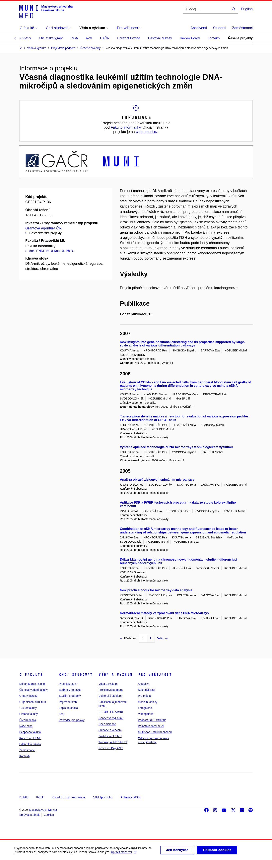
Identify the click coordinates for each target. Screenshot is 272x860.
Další (162, 638)
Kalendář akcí (146, 689)
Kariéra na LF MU (30, 738)
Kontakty (214, 38)
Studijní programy (70, 695)
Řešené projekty (240, 38)
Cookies (49, 814)
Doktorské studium (110, 695)
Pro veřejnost (155, 674)
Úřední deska (27, 720)
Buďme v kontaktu (70, 689)
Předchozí (128, 638)
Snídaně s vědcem (110, 730)
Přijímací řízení (68, 702)
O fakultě (31, 674)
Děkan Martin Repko (32, 683)
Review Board (190, 38)
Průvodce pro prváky (71, 720)
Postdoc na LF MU (110, 736)
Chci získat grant (51, 38)
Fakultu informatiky (126, 127)
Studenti (219, 28)
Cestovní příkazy (160, 38)
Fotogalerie (145, 707)
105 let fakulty (27, 707)
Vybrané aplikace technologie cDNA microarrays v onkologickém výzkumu (176, 447)
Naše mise (26, 726)
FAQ (61, 713)
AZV (89, 38)
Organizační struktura (32, 702)
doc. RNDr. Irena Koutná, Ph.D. (51, 251)
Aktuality (143, 683)
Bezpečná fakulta (30, 732)
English (247, 9)
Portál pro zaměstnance (68, 797)
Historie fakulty (28, 713)
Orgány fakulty (28, 695)
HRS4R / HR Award (111, 711)
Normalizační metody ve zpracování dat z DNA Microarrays (164, 613)
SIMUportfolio (102, 797)
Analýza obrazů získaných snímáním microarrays (157, 479)
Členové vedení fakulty (33, 689)
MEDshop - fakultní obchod (155, 732)
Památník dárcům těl (151, 726)
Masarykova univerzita (43, 809)
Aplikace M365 (130, 797)
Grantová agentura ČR (43, 228)
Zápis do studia (68, 707)
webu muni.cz (147, 132)
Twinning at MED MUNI (113, 742)
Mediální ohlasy (147, 702)
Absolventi (198, 28)
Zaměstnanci (242, 28)
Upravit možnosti (123, 853)
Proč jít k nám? (68, 683)
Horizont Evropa (128, 38)
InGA (74, 38)
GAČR (104, 38)
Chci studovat (76, 674)
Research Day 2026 (111, 748)
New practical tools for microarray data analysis (156, 590)
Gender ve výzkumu (111, 718)
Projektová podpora (111, 689)
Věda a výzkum (115, 674)
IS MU (23, 797)
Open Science (107, 724)
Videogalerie (146, 713)
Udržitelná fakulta (30, 744)
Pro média (144, 695)
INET (39, 797)
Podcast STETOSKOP (152, 720)
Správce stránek (29, 814)
